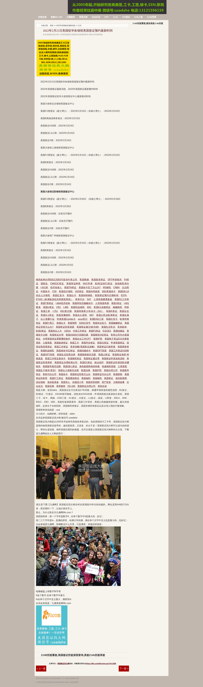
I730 (54, 291)
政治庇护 (99, 362)
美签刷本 (122, 327)
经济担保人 (56, 287)
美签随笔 (60, 386)
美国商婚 (84, 279)
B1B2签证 (41, 331)
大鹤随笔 (70, 17)
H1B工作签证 (79, 331)
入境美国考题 (102, 303)
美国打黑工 (48, 323)
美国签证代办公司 (102, 374)
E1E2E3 (107, 331)
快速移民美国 (108, 366)
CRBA (116, 287)
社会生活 (96, 17)
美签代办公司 (49, 374)
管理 (77, 678)
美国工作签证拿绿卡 (55, 358)
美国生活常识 (108, 327)
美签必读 (102, 386)
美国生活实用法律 (66, 354)
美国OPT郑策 (100, 350)
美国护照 (97, 339)
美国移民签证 (74, 358)
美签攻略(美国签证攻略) (82, 346)
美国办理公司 (111, 370)
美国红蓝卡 (58, 295)
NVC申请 (87, 283)
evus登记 (82, 319)
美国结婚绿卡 (84, 350)
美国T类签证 (47, 303)
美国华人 (65, 382)
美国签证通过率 (92, 358)
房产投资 (106, 382)
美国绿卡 (63, 374)
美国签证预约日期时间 (107, 295)
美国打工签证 (56, 378)
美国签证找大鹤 (63, 664)
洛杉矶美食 (53, 382)
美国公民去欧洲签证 (106, 315)
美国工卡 (74, 343)
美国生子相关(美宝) (46, 370)
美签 (51, 25)
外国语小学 (78, 382)
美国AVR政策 (93, 291)
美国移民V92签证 (99, 335)
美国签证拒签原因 (65, 327)
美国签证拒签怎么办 (80, 374)
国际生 (44, 283)
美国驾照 (72, 323)
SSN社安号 (85, 323)
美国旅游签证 (61, 343)
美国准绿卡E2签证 (65, 350)
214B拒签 (151, 17)
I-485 (65, 307)
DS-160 (71, 386)
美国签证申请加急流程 (113, 358)
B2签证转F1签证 (103, 283)
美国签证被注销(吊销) (88, 327)
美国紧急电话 (72, 378)
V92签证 (126, 17)
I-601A (67, 331)
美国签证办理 (56, 335)
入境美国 (122, 366)
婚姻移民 (117, 307)
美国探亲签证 (98, 279)
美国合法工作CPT (82, 339)
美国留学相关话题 (52, 366)
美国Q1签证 (86, 362)
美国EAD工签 (97, 319)
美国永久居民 (80, 315)
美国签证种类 (73, 283)
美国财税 (117, 374)
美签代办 (79, 299)
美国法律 (85, 370)
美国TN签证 (70, 287)
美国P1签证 (95, 331)
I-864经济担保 (63, 303)
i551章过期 (66, 311)
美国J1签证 (103, 343)
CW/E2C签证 (57, 283)
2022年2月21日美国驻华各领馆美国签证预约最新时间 (78, 30)
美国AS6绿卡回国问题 (77, 335)
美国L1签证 (104, 354)
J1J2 (115, 17)
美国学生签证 (88, 343)
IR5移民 (107, 287)
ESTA (124, 295)
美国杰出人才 (55, 331)
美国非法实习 (99, 323)
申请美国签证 (117, 343)
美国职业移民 (78, 307)
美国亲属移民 (63, 315)
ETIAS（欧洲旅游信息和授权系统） (54, 299)
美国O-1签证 (47, 315)
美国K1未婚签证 (102, 307)
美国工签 (45, 311)
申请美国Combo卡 (66, 319)
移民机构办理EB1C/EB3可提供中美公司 (56, 279)
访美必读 (42, 17)
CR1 (58, 307)
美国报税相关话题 (87, 354)
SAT (89, 299)
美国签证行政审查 (106, 346)
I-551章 (44, 287)
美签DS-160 (56, 17)
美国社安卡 (112, 319)
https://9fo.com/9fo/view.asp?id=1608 (101, 664)
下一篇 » (124, 668)
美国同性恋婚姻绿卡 (82, 303)
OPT (106, 17)
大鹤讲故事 (118, 382)
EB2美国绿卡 (109, 291)
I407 (91, 315)
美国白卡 (71, 295)
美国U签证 (48, 307)
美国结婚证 (118, 331)
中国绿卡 (45, 291)
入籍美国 (47, 343)
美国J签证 (116, 303)
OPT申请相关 (115, 279)
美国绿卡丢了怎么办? (90, 287)
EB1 (89, 307)
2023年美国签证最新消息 (65, 25)
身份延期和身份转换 (89, 366)
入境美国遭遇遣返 (102, 299)
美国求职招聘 (93, 382)
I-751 (55, 311)
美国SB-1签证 (70, 366)
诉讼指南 (40, 382)
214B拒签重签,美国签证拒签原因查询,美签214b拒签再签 (51, 5)
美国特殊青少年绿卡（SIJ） (89, 311)
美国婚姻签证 (115, 323)
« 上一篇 (41, 668)
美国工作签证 (61, 346)
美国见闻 (83, 17)
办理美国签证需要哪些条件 (56, 339)
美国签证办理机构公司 (66, 362)
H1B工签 (138, 17)
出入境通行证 (47, 319)
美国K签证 (111, 311)
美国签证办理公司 (86, 386)
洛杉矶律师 (121, 378)
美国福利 (85, 378)
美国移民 (97, 378)
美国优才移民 (66, 291)
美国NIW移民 (85, 295)
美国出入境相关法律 (68, 370)
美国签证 (108, 378)
